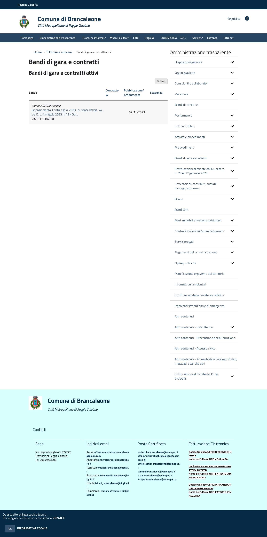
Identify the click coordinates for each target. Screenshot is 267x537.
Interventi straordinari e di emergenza (199, 305)
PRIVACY (59, 518)
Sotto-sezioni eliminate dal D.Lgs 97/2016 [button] (196, 376)
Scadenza (156, 92)
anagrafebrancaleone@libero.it (108, 462)
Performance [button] (183, 115)
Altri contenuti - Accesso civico (195, 348)
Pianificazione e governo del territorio (199, 273)
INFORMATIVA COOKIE (32, 528)
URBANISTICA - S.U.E (173, 38)
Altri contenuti (184, 316)
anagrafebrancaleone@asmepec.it (157, 479)
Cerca (161, 81)
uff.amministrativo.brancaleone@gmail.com (108, 454)
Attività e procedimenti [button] (190, 137)
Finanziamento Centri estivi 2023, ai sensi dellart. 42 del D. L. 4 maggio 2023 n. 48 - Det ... (67, 112)
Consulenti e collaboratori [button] (192, 83)
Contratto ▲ (112, 92)
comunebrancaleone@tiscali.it (108, 469)
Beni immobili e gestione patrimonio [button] (198, 220)
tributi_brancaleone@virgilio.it (108, 485)
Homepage (26, 38)
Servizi (196, 38)
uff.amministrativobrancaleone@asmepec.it (158, 458)
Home (38, 52)
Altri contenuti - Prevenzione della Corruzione (205, 338)
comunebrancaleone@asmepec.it (156, 471)
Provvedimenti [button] (184, 147)
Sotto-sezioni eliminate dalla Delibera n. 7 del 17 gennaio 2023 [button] (199, 171)
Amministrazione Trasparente (57, 38)
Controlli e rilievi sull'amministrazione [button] (199, 231)
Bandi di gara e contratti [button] (191, 158)
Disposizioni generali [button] (188, 62)
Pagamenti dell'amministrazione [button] (196, 252)
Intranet (228, 38)
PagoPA (149, 38)
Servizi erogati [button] (184, 241)
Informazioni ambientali (190, 284)
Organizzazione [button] (185, 72)
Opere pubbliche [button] (185, 263)
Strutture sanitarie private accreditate (199, 295)
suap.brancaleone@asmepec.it (155, 475)
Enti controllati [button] (184, 126)
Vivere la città (118, 38)
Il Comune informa (93, 38)
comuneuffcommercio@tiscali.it (108, 493)
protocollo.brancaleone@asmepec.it (158, 452)
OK (10, 529)
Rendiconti (182, 209)
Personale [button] (181, 94)
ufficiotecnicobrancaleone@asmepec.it (159, 466)
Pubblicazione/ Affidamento (134, 92)
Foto (135, 38)
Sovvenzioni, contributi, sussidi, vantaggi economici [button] (195, 186)
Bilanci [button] (179, 199)
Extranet (212, 38)
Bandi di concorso (187, 104)
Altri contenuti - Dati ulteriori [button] (194, 327)
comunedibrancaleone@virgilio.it (108, 477)
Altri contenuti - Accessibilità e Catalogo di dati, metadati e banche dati (206, 361)
